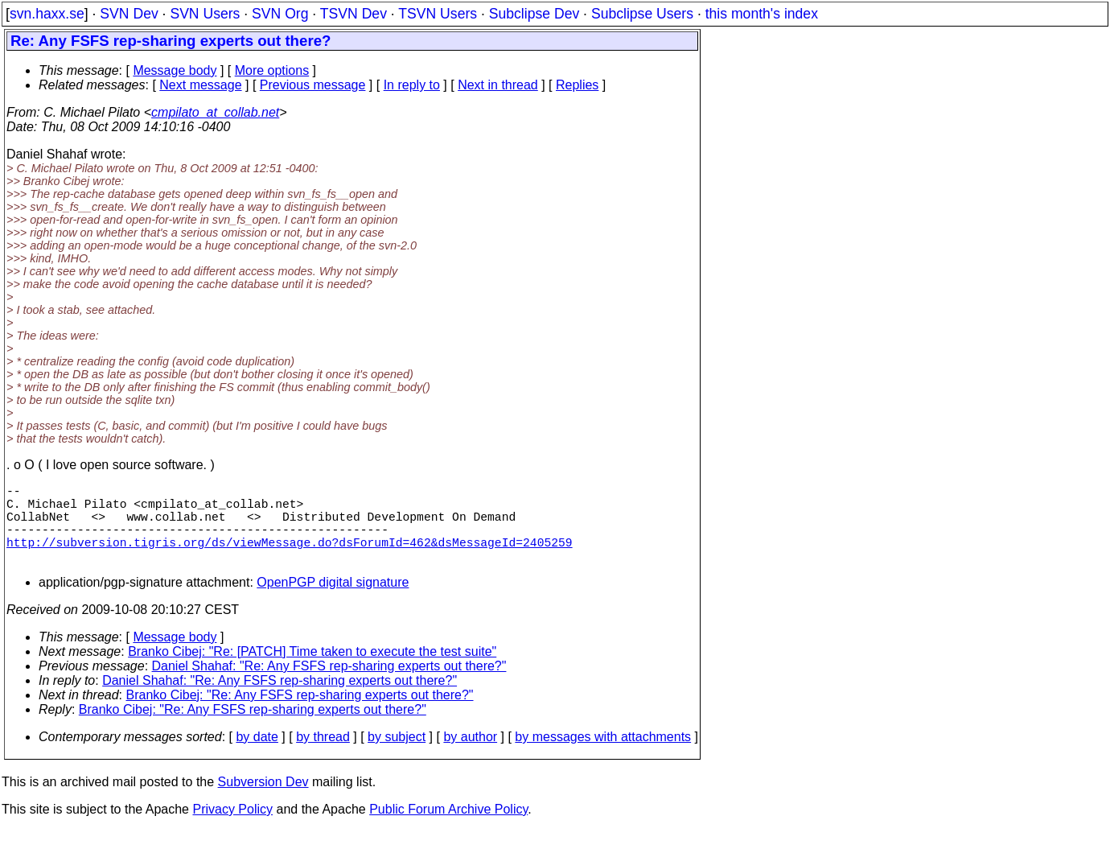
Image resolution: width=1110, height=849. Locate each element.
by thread (323, 756)
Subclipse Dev (534, 14)
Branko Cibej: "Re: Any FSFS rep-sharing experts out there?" (300, 714)
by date (257, 756)
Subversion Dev (263, 801)
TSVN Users (437, 14)
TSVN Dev (353, 14)
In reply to (412, 85)
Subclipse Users (642, 14)
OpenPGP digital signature (333, 601)
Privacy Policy (232, 828)
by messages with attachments (603, 756)
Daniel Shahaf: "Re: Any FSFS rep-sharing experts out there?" (329, 685)
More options (272, 70)
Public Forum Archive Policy (448, 828)
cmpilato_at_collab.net (215, 112)
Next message (200, 85)
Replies (577, 85)
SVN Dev (129, 14)
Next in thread (498, 85)
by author (470, 756)
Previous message (313, 85)
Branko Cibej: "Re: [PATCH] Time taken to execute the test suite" (312, 671)
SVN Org (280, 14)
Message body (174, 70)
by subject (397, 756)
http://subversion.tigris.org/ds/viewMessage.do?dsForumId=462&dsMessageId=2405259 (289, 558)
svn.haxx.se (47, 14)
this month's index (761, 14)
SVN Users (205, 14)
